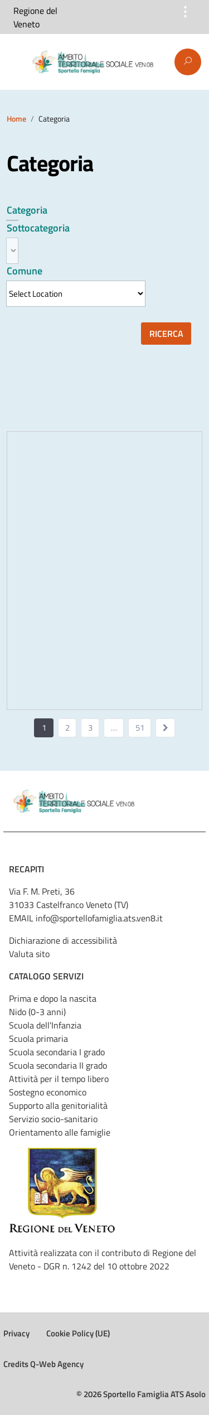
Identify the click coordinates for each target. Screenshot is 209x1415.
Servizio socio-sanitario (53, 1119)
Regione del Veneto (35, 17)
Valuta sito (29, 953)
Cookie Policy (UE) (78, 1333)
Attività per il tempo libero (59, 1078)
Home (16, 119)
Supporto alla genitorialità (58, 1105)
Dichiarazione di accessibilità (63, 940)
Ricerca (166, 333)
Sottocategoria (38, 227)
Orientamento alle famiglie (59, 1132)
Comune (24, 270)
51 (139, 727)
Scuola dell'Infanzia (45, 1025)
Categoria (27, 210)
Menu (16, 62)
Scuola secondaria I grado (57, 1052)
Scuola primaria (38, 1038)
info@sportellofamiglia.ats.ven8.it (99, 918)
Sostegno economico (47, 1092)
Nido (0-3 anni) (37, 1011)
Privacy (16, 1333)
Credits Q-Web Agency (43, 1364)
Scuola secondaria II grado (58, 1065)
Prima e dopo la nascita (52, 998)
